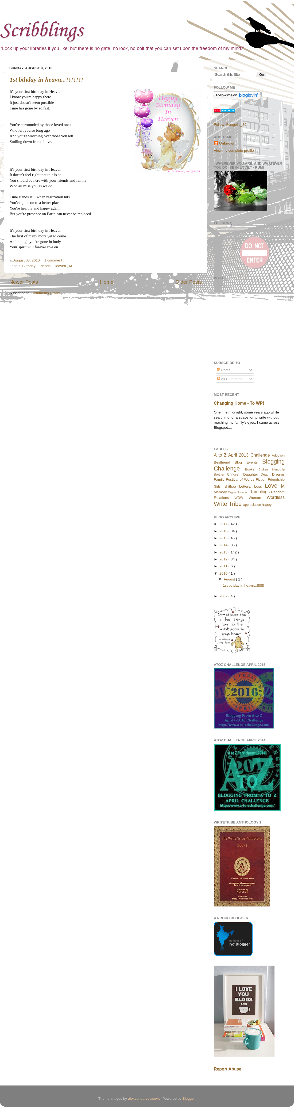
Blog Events (246, 462)
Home (106, 282)
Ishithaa (229, 486)
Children (234, 474)
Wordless (276, 497)
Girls (217, 486)
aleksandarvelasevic (144, 1098)
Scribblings (41, 31)
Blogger (189, 1098)
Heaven (60, 266)
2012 (224, 559)
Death (265, 474)
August (230, 579)
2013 (224, 552)
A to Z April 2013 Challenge (242, 455)
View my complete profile (234, 151)
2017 (224, 524)
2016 (224, 531)
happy (267, 505)
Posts (223, 370)
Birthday (29, 266)
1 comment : (54, 260)
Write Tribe (228, 503)
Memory (220, 492)
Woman (255, 498)
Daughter (250, 474)
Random (278, 492)
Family (219, 479)
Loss (258, 486)
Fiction (261, 479)
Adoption (278, 455)
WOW (238, 498)
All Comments (230, 379)
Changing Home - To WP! (239, 403)
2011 (224, 566)
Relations (221, 498)
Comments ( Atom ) (47, 293)
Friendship (276, 479)
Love (271, 485)
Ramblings (259, 491)
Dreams (278, 474)
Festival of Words (240, 479)
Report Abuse (227, 1069)
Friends (45, 266)
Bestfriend (222, 462)
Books (249, 469)
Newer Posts (23, 282)
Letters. (245, 486)
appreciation (252, 505)
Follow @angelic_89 (230, 125)
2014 (224, 545)
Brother (219, 474)
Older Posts (188, 282)
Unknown (227, 143)
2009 (224, 596)
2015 (224, 538)
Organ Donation (238, 492)
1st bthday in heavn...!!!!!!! (46, 79)
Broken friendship (271, 469)
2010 (224, 573)
